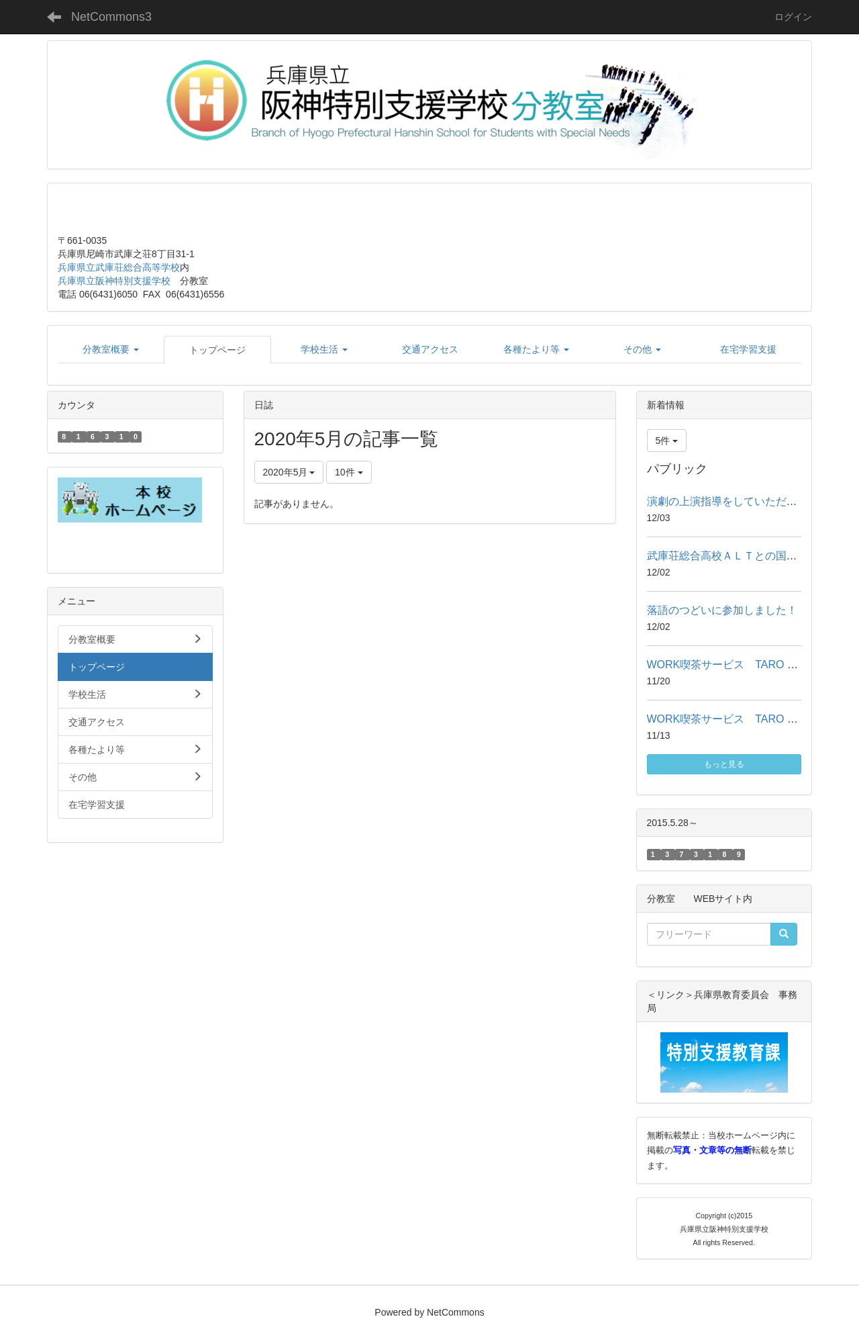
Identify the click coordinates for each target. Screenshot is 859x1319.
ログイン (793, 16)
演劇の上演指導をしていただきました (738, 501)
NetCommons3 (111, 17)
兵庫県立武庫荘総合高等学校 (119, 267)
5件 (667, 440)
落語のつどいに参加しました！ (722, 610)
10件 (348, 472)
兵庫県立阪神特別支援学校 (114, 280)
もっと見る (724, 764)
